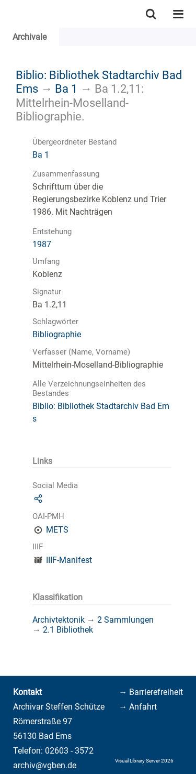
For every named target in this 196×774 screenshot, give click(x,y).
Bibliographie (56, 334)
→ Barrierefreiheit (151, 692)
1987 (41, 244)
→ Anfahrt (138, 707)
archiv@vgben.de (44, 765)
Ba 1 (66, 88)
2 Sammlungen (125, 620)
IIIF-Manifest (69, 560)
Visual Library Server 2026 (144, 761)
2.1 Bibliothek (68, 630)
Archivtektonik (58, 620)
